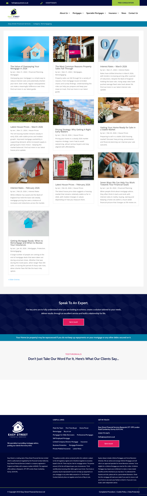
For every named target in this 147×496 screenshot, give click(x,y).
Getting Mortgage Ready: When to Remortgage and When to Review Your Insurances (26, 242)
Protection (41, 248)
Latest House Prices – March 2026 (26, 126)
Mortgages (77, 13)
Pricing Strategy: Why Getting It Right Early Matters (73, 130)
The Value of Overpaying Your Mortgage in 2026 (24, 67)
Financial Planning (36, 72)
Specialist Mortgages (95, 13)
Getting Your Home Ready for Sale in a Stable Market (118, 128)
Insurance (113, 13)
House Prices (34, 130)
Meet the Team (58, 428)
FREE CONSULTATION (126, 3)
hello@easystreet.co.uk (20, 3)
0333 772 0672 (104, 433)
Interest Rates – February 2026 (25, 187)
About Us (64, 13)
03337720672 (51, 3)
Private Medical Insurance (61, 448)
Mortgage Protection (76, 445)
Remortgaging (15, 251)
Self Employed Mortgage (61, 438)
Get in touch (73, 322)
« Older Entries (14, 279)
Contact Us (133, 13)
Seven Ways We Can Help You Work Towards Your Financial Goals (117, 183)
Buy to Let (67, 431)
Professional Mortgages (85, 435)
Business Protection (59, 445)
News (124, 13)
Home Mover (84, 428)
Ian (14, 72)
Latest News (77, 448)
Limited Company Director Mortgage (65, 441)
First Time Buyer (71, 428)
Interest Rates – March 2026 (113, 66)
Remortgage (57, 431)
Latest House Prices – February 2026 (72, 184)
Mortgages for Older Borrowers (63, 435)
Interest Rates (33, 191)
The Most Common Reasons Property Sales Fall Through (73, 67)
